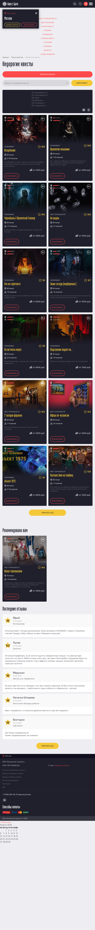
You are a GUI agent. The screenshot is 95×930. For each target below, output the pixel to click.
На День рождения (47, 54)
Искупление (9, 150)
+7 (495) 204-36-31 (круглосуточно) (16, 794)
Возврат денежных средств (12, 777)
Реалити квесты (47, 26)
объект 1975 (10, 481)
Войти (86, 4)
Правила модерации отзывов (12, 773)
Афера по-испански (59, 415)
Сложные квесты (47, 38)
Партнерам (6, 784)
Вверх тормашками (13, 571)
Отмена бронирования (10, 780)
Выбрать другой (12, 25)
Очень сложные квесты (47, 18)
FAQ (3, 787)
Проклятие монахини (60, 149)
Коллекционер (18, 624)
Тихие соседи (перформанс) (63, 284)
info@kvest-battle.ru (62, 765)
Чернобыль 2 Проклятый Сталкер (19, 218)
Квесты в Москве (47, 22)
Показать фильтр (47, 74)
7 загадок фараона (13, 415)
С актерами (47, 42)
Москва (8, 756)
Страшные (47, 30)
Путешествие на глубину (61, 475)
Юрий (16, 617)
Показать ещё (47, 513)
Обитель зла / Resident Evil (23, 679)
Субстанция (18, 726)
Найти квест (81, 83)
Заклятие (17, 648)
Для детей (47, 50)
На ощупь (54, 218)
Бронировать (11, 176)
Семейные (48, 46)
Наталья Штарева (24, 697)
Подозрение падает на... (61, 349)
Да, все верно (29, 25)
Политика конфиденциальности (13, 770)
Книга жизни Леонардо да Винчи (26, 703)
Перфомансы (47, 34)
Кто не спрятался (12, 284)
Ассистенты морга (12, 349)
